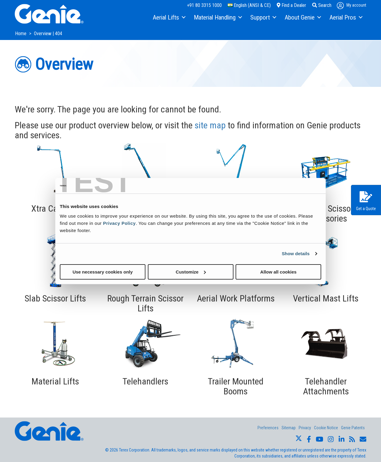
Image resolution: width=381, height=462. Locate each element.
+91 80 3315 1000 (204, 5)
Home (21, 33)
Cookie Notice (326, 427)
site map (210, 125)
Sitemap (289, 427)
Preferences (268, 427)
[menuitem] (168, 17)
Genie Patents (353, 427)
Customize (191, 271)
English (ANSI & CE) (249, 5)
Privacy (305, 427)
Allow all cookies (278, 271)
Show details (296, 253)
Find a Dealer (291, 5)
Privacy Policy (119, 222)
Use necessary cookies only (102, 271)
